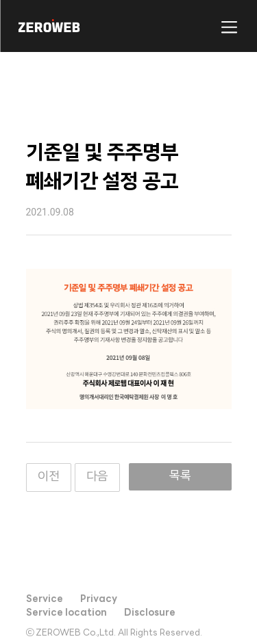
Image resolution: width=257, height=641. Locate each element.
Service (44, 599)
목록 (180, 476)
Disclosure (149, 613)
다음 (97, 477)
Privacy (98, 599)
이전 (49, 477)
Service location (66, 613)
